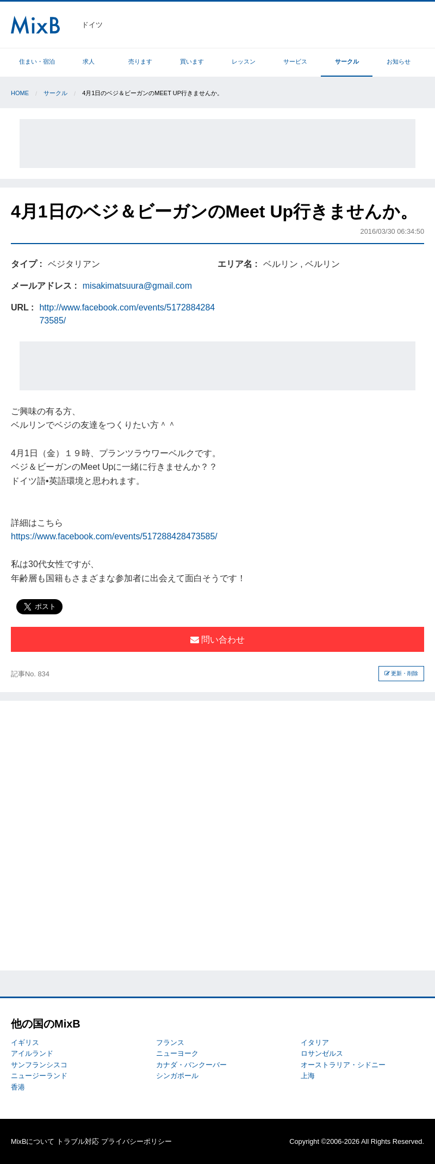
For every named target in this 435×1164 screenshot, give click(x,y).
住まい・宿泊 (37, 61)
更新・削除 (401, 673)
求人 (89, 61)
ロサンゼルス (322, 1053)
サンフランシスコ (39, 1065)
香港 (18, 1087)
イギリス (25, 1042)
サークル (347, 61)
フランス (170, 1042)
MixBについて (32, 1141)
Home (20, 93)
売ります (140, 61)
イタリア (315, 1042)
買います (192, 61)
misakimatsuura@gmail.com (137, 285)
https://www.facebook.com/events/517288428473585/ (114, 536)
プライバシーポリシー (136, 1141)
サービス (295, 61)
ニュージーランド (39, 1076)
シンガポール (177, 1076)
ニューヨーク (177, 1053)
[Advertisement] (217, 143)
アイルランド (32, 1053)
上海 (308, 1076)
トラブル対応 (78, 1141)
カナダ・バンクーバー (191, 1065)
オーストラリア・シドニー (343, 1065)
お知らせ (399, 61)
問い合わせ (217, 639)
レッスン (244, 61)
